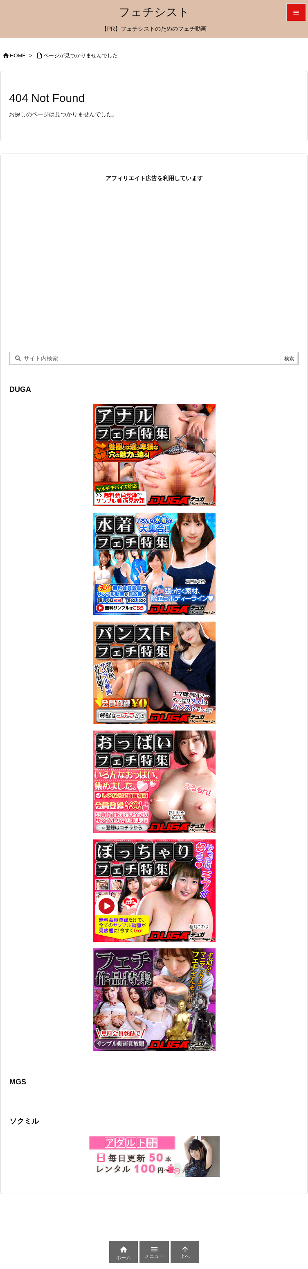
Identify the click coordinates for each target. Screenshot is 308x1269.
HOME (18, 55)
